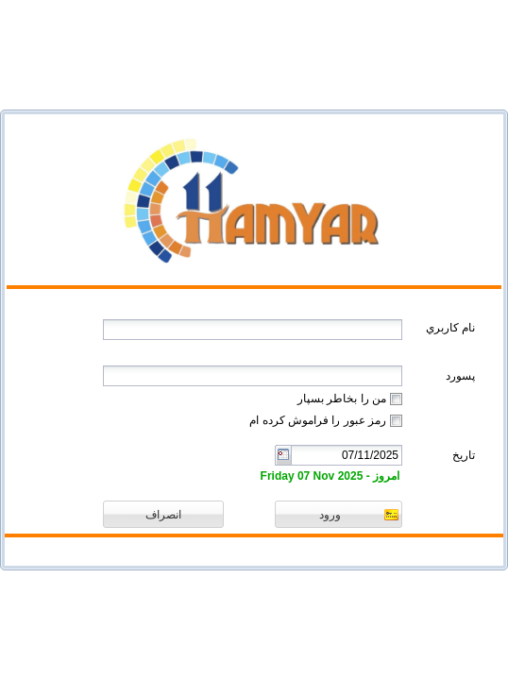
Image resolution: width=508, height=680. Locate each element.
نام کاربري (450, 327)
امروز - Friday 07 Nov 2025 (330, 476)
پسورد (460, 375)
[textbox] (252, 329)
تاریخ (463, 455)
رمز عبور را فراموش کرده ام (317, 420)
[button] (338, 514)
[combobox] (346, 455)
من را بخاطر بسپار (341, 398)
